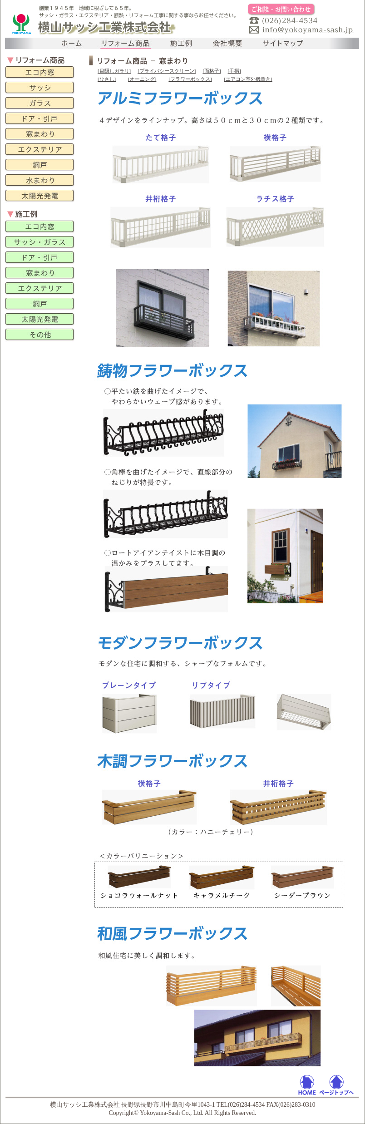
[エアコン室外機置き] (248, 79)
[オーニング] (142, 79)
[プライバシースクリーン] (167, 71)
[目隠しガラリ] (114, 71)
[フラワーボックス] (190, 79)
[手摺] (234, 71)
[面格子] (211, 71)
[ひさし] (107, 79)
